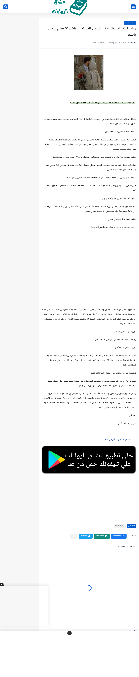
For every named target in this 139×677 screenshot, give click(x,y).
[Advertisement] (89, 268)
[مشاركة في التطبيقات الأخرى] (73, 536)
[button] (119, 536)
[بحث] (5, 6)
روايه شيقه (130, 23)
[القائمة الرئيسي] (133, 6)
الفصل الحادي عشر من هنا (118, 440)
